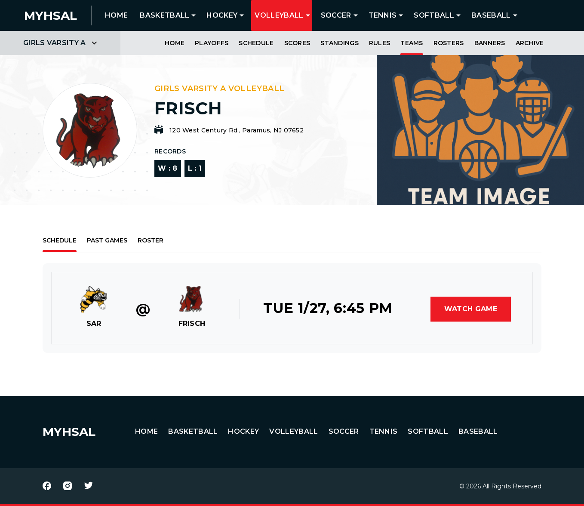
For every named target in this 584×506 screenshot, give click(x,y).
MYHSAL (69, 432)
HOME (116, 15)
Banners (489, 43)
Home (174, 43)
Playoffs (211, 43)
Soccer (336, 15)
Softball (434, 15)
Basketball (164, 15)
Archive (530, 43)
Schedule (256, 43)
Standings (339, 43)
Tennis (383, 15)
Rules (379, 43)
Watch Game (470, 309)
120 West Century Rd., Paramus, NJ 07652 (236, 130)
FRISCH (192, 323)
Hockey (221, 15)
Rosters (448, 43)
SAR (93, 323)
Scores (297, 43)
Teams (411, 43)
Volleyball (279, 15)
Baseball (491, 15)
